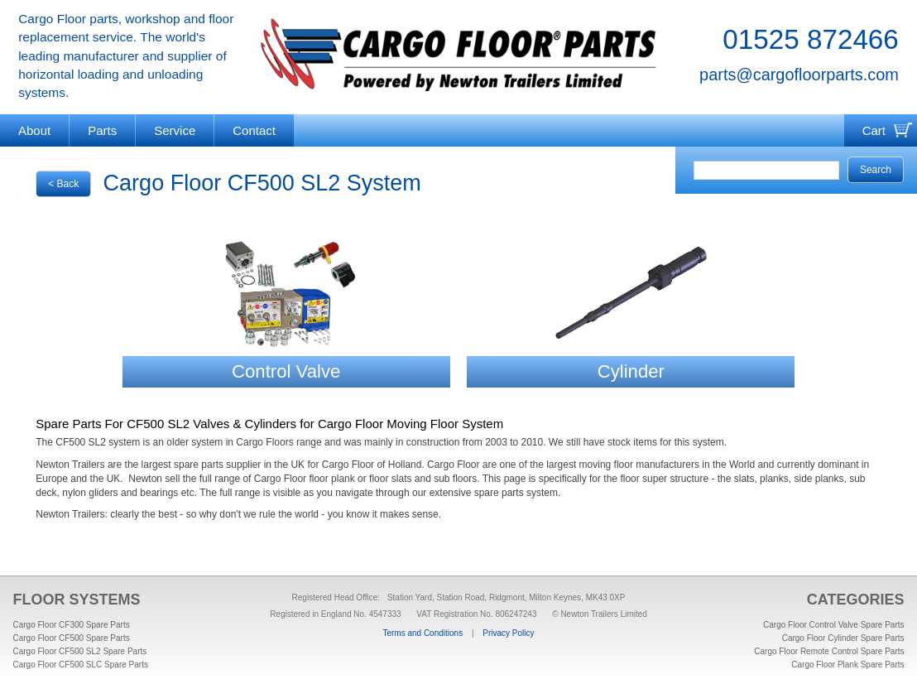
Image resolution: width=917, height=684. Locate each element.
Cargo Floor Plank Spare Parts (847, 664)
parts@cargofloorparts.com (799, 74)
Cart (874, 130)
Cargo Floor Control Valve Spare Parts (833, 624)
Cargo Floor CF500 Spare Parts (71, 638)
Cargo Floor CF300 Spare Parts (71, 624)
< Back (63, 184)
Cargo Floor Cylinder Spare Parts (843, 638)
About (34, 130)
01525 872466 (811, 39)
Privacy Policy (508, 633)
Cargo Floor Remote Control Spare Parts (829, 651)
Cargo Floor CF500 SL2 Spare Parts (80, 651)
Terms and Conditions (422, 633)
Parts (102, 130)
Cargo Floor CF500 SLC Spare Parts (80, 664)
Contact (254, 130)
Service (174, 130)
